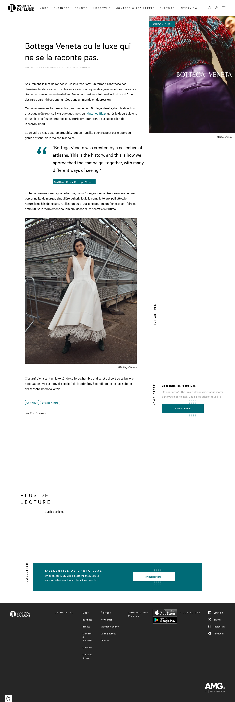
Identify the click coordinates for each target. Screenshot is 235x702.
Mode (44, 7)
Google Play (165, 620)
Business (62, 7)
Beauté (81, 7)
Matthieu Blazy (97, 113)
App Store (165, 612)
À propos (106, 612)
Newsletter (106, 619)
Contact (105, 640)
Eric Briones (82, 67)
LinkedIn (215, 612)
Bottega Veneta (50, 402)
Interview (189, 7)
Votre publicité (108, 633)
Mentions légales (110, 626)
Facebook (216, 633)
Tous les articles (53, 511)
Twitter (214, 619)
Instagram (216, 626)
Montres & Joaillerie (135, 7)
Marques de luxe (87, 656)
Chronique (32, 402)
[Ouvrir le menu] (223, 8)
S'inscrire (182, 408)
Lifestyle (102, 7)
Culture (167, 7)
